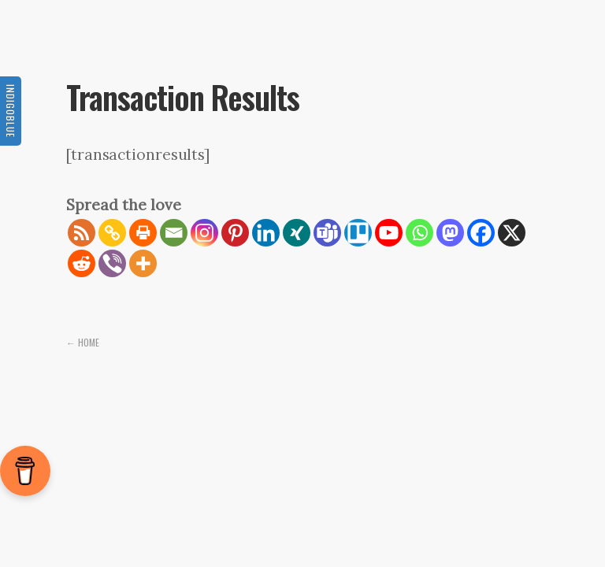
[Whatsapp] (419, 232)
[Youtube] (389, 232)
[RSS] (81, 232)
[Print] (143, 232)
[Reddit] (81, 263)
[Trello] (358, 232)
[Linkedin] (266, 232)
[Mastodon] (450, 232)
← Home (82, 342)
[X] (511, 232)
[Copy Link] (112, 232)
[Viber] (112, 263)
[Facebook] (481, 232)
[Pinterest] (235, 232)
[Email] (173, 232)
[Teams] (327, 232)
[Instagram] (204, 232)
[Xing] (296, 232)
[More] (143, 263)
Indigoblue (10, 111)
